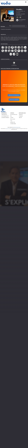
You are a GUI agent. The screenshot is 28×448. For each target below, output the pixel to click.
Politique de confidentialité (13, 123)
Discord (20, 117)
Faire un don (12, 119)
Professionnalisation (5, 117)
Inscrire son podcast (14, 99)
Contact (11, 117)
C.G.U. (11, 120)
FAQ (11, 116)
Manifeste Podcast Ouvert (16, 127)
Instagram (21, 116)
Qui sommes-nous (13, 114)
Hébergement (4, 114)
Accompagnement (5, 116)
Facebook (21, 114)
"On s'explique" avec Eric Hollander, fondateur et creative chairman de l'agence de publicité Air (22, 20)
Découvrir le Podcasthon (14, 95)
